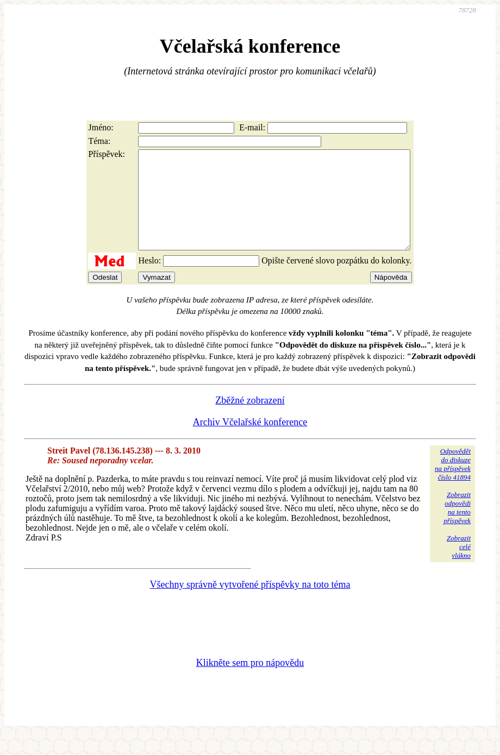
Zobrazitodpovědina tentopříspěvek (457, 527)
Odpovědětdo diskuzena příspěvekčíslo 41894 (453, 484)
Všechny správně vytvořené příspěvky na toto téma (250, 604)
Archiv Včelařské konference (250, 441)
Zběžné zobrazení (249, 419)
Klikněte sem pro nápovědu (250, 682)
